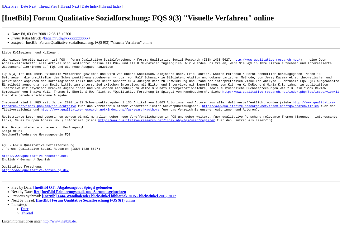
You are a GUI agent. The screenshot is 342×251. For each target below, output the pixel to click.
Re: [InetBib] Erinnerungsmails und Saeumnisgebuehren (80, 217)
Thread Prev (48, 6)
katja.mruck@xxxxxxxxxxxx (66, 38)
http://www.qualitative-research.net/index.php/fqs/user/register (156, 134)
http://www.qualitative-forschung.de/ (35, 194)
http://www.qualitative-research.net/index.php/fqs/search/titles (260, 117)
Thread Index (111, 6)
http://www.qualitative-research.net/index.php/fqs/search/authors (100, 121)
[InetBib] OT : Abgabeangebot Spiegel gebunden (72, 213)
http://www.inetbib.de (59, 247)
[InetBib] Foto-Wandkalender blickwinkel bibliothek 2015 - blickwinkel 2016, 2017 (109, 222)
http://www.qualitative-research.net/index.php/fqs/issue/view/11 (280, 100)
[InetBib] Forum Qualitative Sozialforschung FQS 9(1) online (86, 226)
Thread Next (69, 6)
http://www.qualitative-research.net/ (266, 61)
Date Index (90, 6)
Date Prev (10, 6)
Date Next (28, 6)
